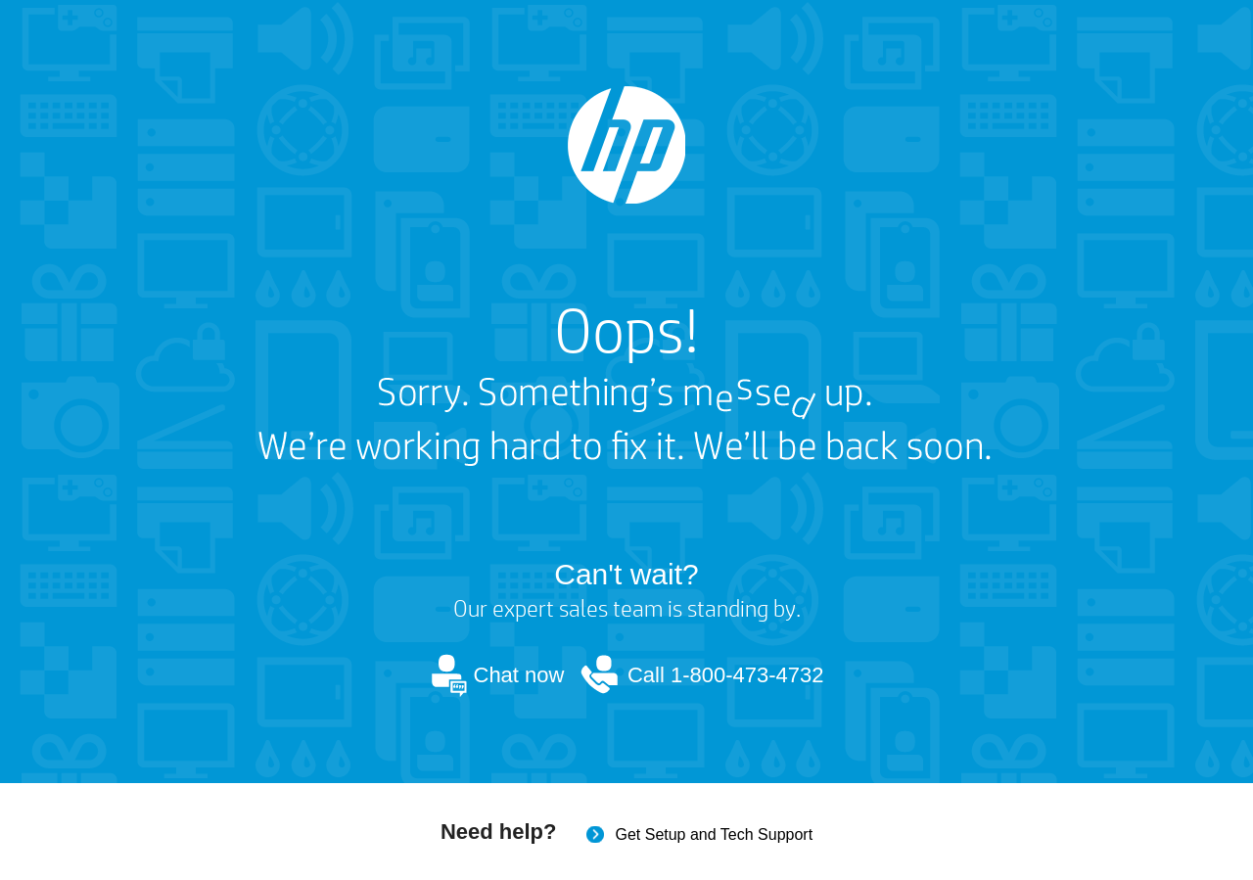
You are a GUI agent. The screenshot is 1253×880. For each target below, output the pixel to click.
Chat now (519, 675)
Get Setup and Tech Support (713, 834)
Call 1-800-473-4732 (725, 675)
